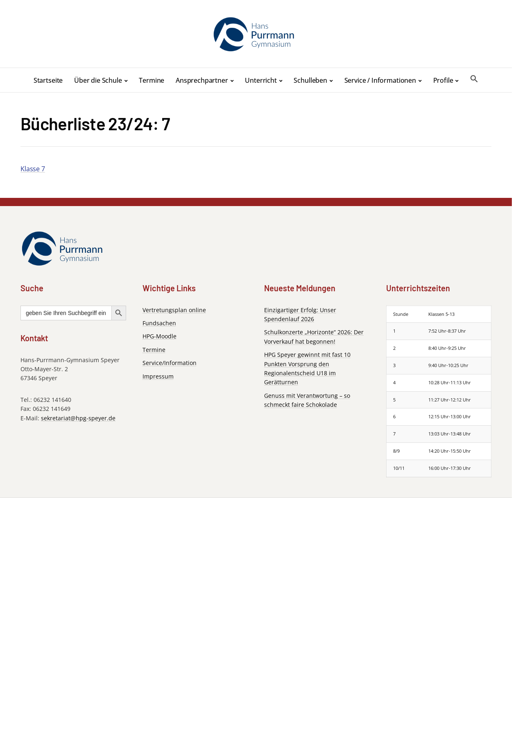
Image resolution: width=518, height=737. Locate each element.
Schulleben (310, 80)
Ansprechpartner (202, 80)
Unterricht (260, 80)
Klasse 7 (32, 168)
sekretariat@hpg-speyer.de (78, 418)
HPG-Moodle (159, 336)
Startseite (48, 80)
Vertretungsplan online (174, 310)
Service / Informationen (380, 80)
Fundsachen (159, 323)
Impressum (158, 376)
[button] (474, 79)
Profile (443, 80)
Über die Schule (98, 80)
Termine (151, 80)
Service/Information (170, 363)
